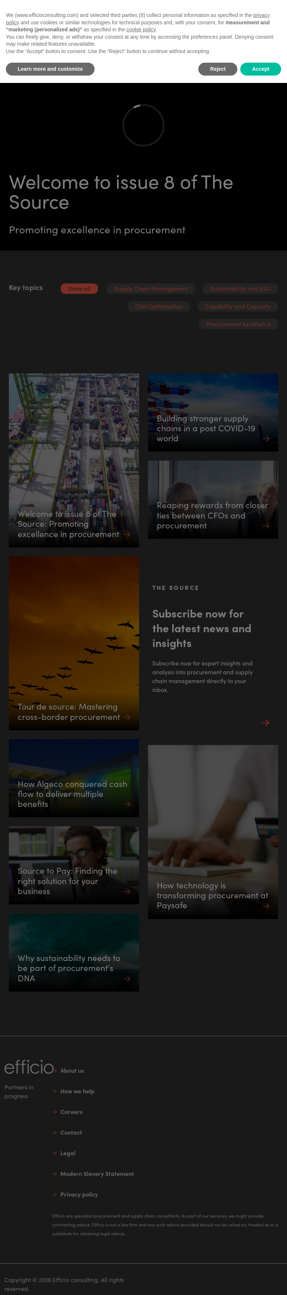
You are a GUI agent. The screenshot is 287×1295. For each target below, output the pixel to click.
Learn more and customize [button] (50, 69)
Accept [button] (260, 69)
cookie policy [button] (141, 29)
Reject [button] (218, 69)
